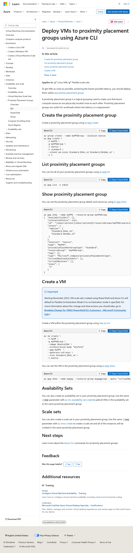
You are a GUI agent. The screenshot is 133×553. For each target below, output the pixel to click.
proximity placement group (70, 92)
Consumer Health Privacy (83, 542)
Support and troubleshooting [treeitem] (19, 182)
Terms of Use (105, 542)
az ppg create (91, 122)
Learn (44, 21)
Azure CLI (69, 442)
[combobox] (19, 25)
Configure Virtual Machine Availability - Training (64, 493)
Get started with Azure (118, 11)
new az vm (104, 322)
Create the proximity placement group (61, 59)
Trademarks (8, 546)
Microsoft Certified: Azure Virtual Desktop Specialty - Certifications (72, 505)
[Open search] (119, 4)
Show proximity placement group (59, 66)
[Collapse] (35, 19)
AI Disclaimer (9, 542)
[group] (86, 244)
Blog (39, 542)
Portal (100, 11)
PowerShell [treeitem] (15, 112)
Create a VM (49, 70)
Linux (78, 21)
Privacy (63, 542)
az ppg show (120, 201)
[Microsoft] (5, 4)
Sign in (126, 3)
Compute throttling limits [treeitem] (19, 121)
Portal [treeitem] (12, 116)
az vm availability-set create (79, 399)
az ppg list (105, 171)
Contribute (51, 542)
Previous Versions (26, 542)
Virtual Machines (65, 21)
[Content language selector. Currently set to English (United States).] (16, 535)
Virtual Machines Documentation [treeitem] (20, 30)
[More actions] (128, 21)
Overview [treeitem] (10, 35)
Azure (52, 21)
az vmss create (65, 423)
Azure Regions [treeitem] (14, 125)
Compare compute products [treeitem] (18, 39)
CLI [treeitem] (11, 108)
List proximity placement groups (58, 63)
